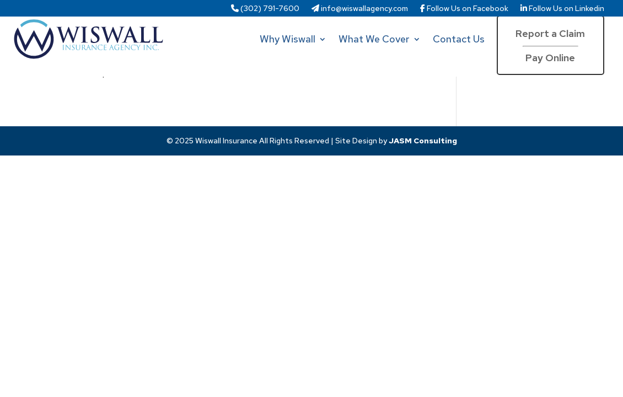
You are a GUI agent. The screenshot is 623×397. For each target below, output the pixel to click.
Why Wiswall (287, 39)
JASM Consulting (423, 141)
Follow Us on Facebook (464, 8)
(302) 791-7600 (265, 8)
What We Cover (374, 39)
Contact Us (459, 39)
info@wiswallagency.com (360, 8)
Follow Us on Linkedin (562, 8)
